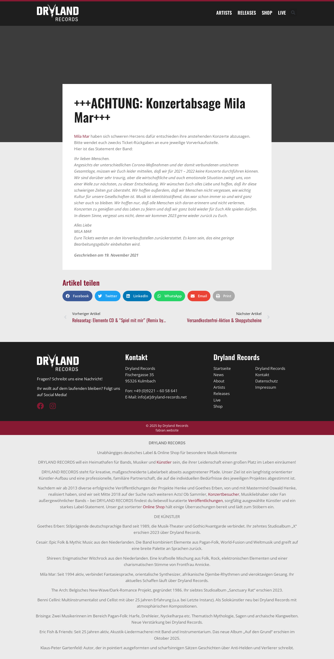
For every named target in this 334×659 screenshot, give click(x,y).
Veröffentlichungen (205, 500)
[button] (293, 12)
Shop (267, 12)
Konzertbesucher (223, 494)
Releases (247, 12)
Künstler (164, 462)
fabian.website (167, 430)
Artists (224, 12)
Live (282, 12)
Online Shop (154, 506)
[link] (82, 136)
